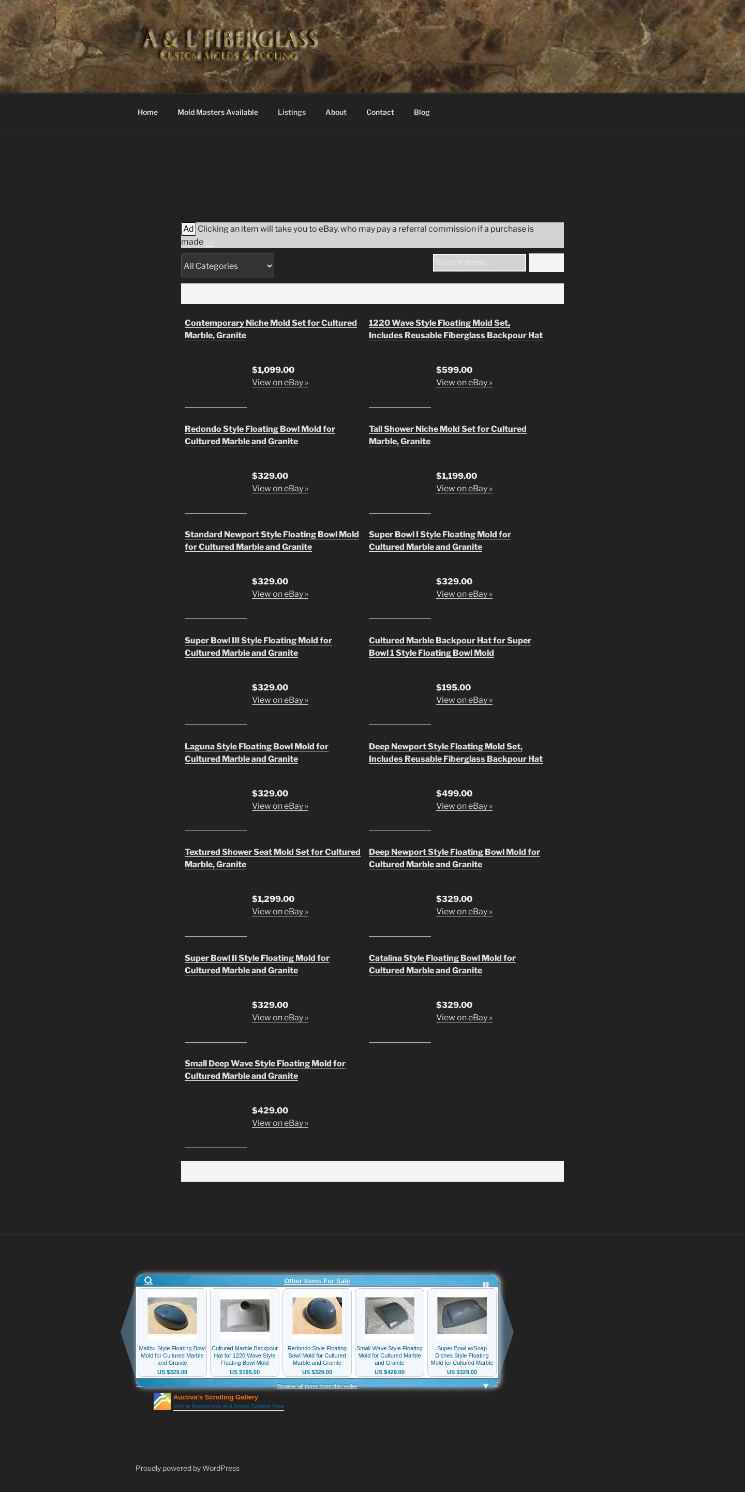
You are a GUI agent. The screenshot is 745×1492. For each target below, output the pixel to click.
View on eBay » (280, 382)
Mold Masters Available (217, 112)
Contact (380, 112)
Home (148, 112)
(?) (209, 242)
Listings (292, 112)
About (336, 112)
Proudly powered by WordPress (188, 1468)
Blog (422, 112)
